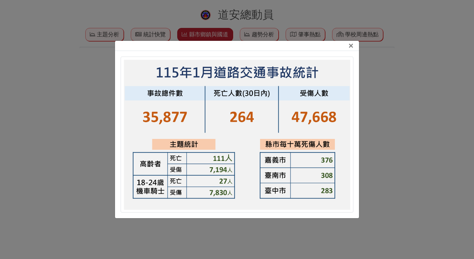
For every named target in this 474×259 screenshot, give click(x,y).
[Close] (351, 46)
